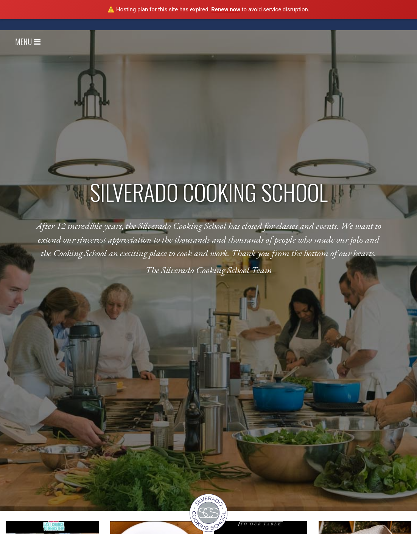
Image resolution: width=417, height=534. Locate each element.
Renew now (225, 9)
